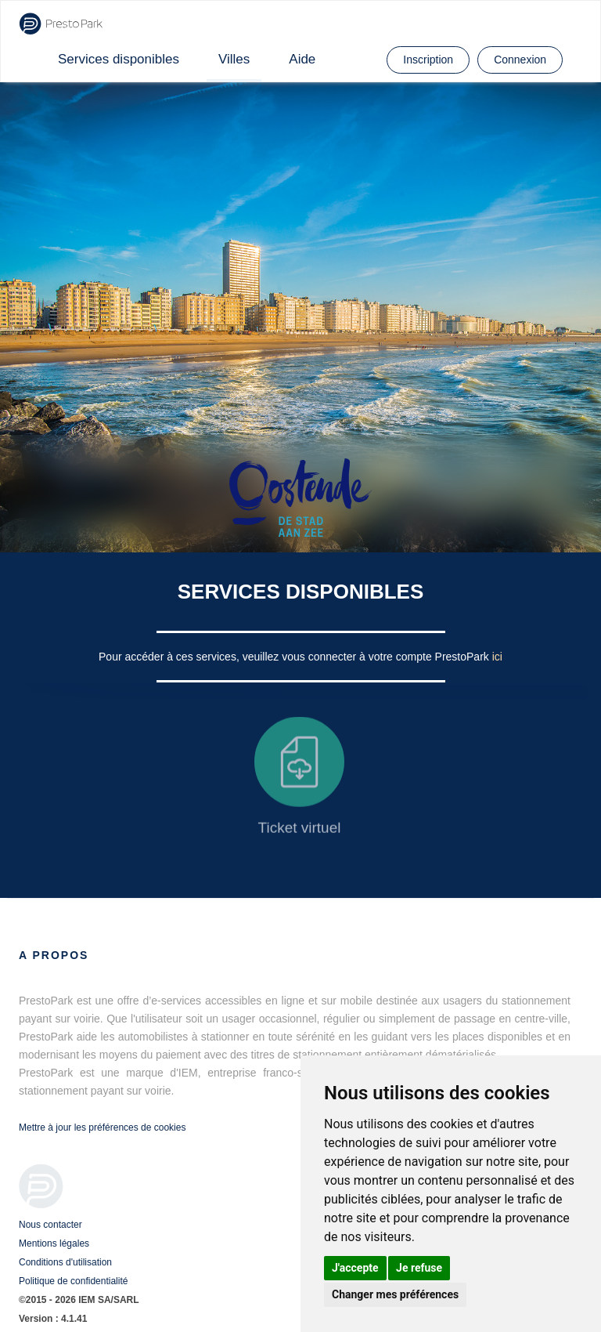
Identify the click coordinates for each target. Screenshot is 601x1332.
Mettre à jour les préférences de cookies (102, 1127)
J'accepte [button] (355, 1267)
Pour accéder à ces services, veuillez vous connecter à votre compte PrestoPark (295, 656)
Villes (234, 59)
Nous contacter (50, 1224)
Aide (302, 59)
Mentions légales (54, 1243)
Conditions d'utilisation (65, 1262)
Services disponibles (118, 59)
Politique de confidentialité (73, 1281)
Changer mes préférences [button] (395, 1294)
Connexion (520, 59)
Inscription (428, 59)
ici (497, 656)
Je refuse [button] (419, 1267)
